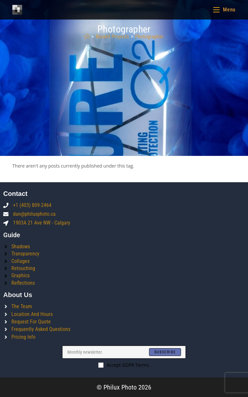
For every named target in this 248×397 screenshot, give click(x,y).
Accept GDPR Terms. (124, 365)
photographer (149, 37)
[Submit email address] (165, 352)
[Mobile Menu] (224, 10)
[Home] (87, 37)
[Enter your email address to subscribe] (124, 352)
